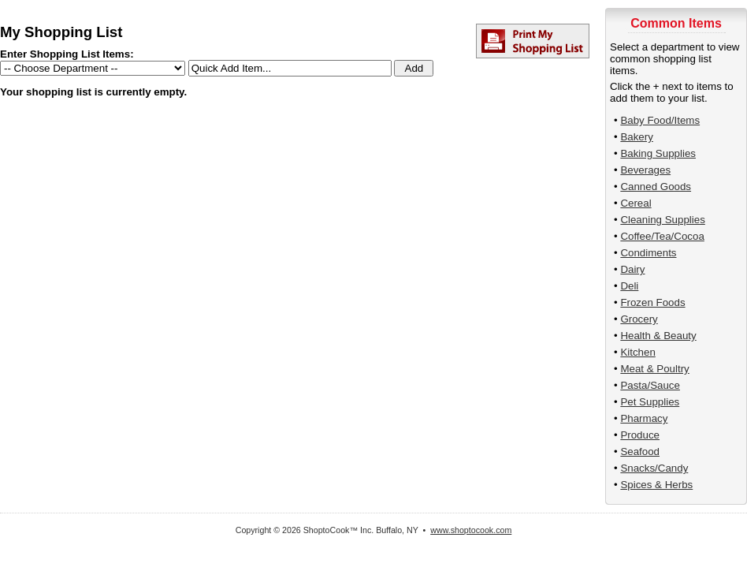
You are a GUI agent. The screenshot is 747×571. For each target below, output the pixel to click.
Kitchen (637, 352)
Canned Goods (655, 186)
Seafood (640, 451)
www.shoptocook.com (470, 530)
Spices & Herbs (656, 485)
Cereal (635, 203)
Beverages (645, 170)
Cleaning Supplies (662, 220)
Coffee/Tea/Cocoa (662, 236)
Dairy (632, 269)
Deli (629, 286)
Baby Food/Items (660, 120)
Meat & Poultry (654, 369)
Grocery (638, 319)
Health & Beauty (658, 335)
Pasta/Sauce (650, 385)
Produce (640, 435)
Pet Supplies (649, 402)
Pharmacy (643, 418)
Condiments (648, 253)
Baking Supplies (658, 153)
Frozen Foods (652, 302)
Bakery (636, 137)
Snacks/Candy (654, 468)
